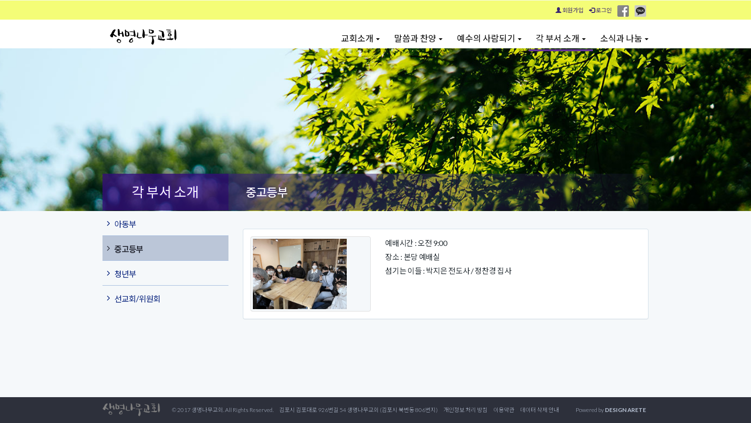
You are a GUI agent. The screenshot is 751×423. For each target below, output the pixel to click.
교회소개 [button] (360, 38)
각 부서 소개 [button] (561, 38)
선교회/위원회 (132, 298)
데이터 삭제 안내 (539, 409)
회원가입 (569, 10)
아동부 (120, 223)
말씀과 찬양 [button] (418, 38)
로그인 (600, 10)
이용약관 (503, 409)
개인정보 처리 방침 (466, 409)
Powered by (611, 409)
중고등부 (123, 248)
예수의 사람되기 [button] (489, 38)
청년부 (120, 273)
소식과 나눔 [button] (624, 38)
